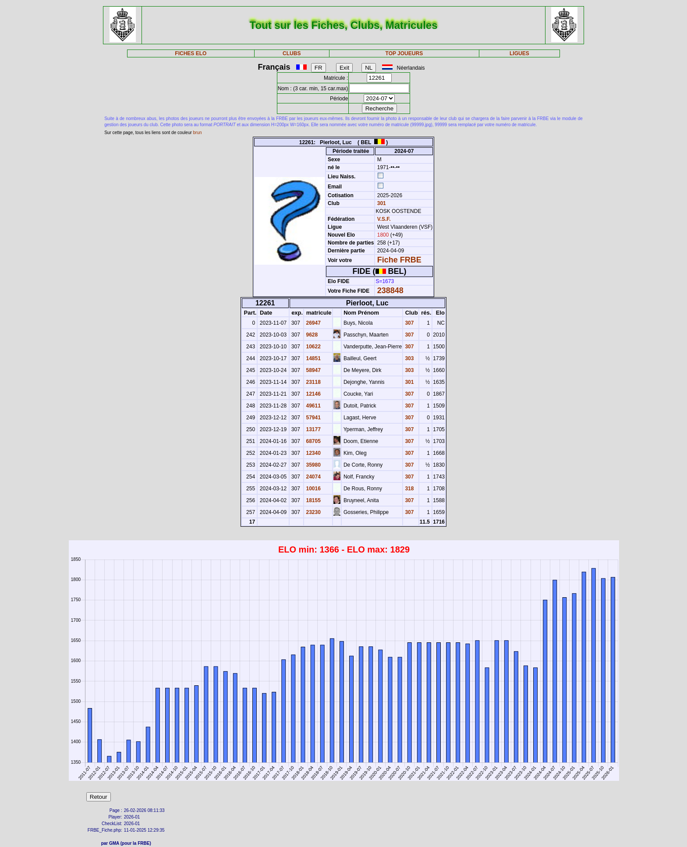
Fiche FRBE (399, 259)
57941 (313, 418)
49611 (313, 406)
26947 (313, 323)
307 (409, 323)
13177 (313, 429)
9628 (311, 335)
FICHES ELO (190, 53)
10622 (313, 347)
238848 (390, 290)
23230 (313, 512)
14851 (313, 358)
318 (409, 489)
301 (380, 203)
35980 (313, 465)
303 (409, 358)
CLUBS (292, 53)
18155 (313, 500)
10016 (313, 489)
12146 (313, 394)
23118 (313, 382)
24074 (313, 477)
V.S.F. (384, 219)
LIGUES (519, 53)
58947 (313, 370)
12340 (313, 453)
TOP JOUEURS (404, 53)
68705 (313, 441)
